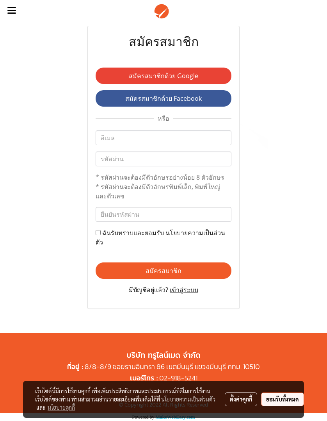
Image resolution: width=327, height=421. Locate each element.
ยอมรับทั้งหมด (282, 399)
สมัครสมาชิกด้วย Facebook (163, 98)
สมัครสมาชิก (163, 270)
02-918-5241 (178, 378)
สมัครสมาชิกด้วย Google (163, 75)
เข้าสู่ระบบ (184, 289)
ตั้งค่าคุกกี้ (241, 399)
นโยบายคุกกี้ (61, 407)
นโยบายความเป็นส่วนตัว (188, 399)
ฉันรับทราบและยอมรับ (160, 237)
